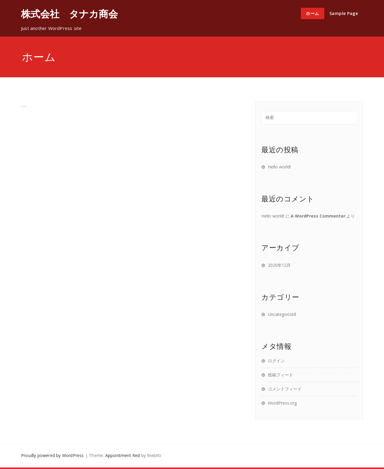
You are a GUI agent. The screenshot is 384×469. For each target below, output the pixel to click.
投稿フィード (280, 375)
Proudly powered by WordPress (52, 455)
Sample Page (343, 13)
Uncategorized (282, 314)
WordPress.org (282, 403)
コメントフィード (285, 389)
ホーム (312, 13)
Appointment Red (122, 455)
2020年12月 (279, 265)
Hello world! (279, 167)
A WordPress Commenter (318, 216)
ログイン (276, 361)
